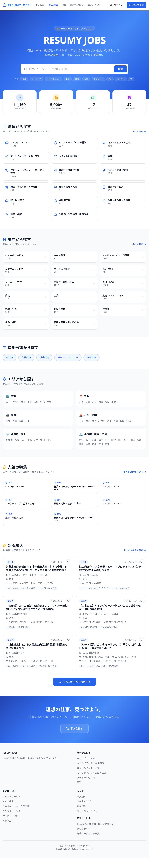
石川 (94, 439)
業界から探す (94, 5)
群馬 (49, 401)
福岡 (81, 420)
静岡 (14, 420)
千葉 (29, 401)
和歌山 (114, 401)
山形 (49, 439)
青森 (29, 439)
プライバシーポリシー (88, 811)
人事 (86, 79)
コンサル (121, 79)
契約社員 (26, 357)
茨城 (36, 401)
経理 (77, 79)
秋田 (42, 439)
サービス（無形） (12, 815)
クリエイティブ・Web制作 (90, 763)
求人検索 (39, 5)
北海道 (9, 439)
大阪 (81, 401)
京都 (94, 401)
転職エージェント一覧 (88, 833)
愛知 (8, 420)
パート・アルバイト (68, 357)
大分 (103, 420)
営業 (24, 79)
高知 (107, 444)
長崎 (122, 420)
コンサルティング (11, 811)
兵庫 (88, 401)
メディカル (8, 820)
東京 (8, 401)
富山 (88, 439)
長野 (107, 439)
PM (110, 79)
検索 (120, 69)
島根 (81, 444)
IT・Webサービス (12, 796)
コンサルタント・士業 (88, 767)
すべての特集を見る (134, 471)
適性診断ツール (85, 828)
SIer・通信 (8, 801)
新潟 (81, 439)
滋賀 (100, 401)
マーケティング (53, 79)
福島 (23, 439)
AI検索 (53, 5)
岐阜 (21, 420)
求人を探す (74, 728)
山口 (133, 439)
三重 (27, 420)
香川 (94, 444)
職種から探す (77, 5)
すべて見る (139, 131)
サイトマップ (84, 801)
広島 (126, 439)
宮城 (17, 439)
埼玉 (23, 401)
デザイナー (98, 79)
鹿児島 (95, 420)
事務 (68, 79)
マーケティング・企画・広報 (91, 772)
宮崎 (109, 420)
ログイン (116, 5)
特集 (64, 5)
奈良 (107, 401)
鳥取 (139, 439)
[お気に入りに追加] (68, 561)
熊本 (88, 420)
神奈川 (15, 401)
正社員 (9, 357)
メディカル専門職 (86, 777)
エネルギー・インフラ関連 (16, 806)
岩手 (36, 439)
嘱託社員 (91, 357)
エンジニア (36, 79)
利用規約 (81, 806)
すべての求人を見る (134, 550)
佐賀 (116, 420)
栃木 (42, 401)
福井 (100, 439)
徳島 (88, 444)
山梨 (113, 439)
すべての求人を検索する (74, 682)
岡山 (120, 439)
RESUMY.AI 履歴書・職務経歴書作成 (95, 823)
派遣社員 (44, 357)
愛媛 (100, 444)
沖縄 (128, 420)
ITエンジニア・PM (86, 758)
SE (131, 79)
